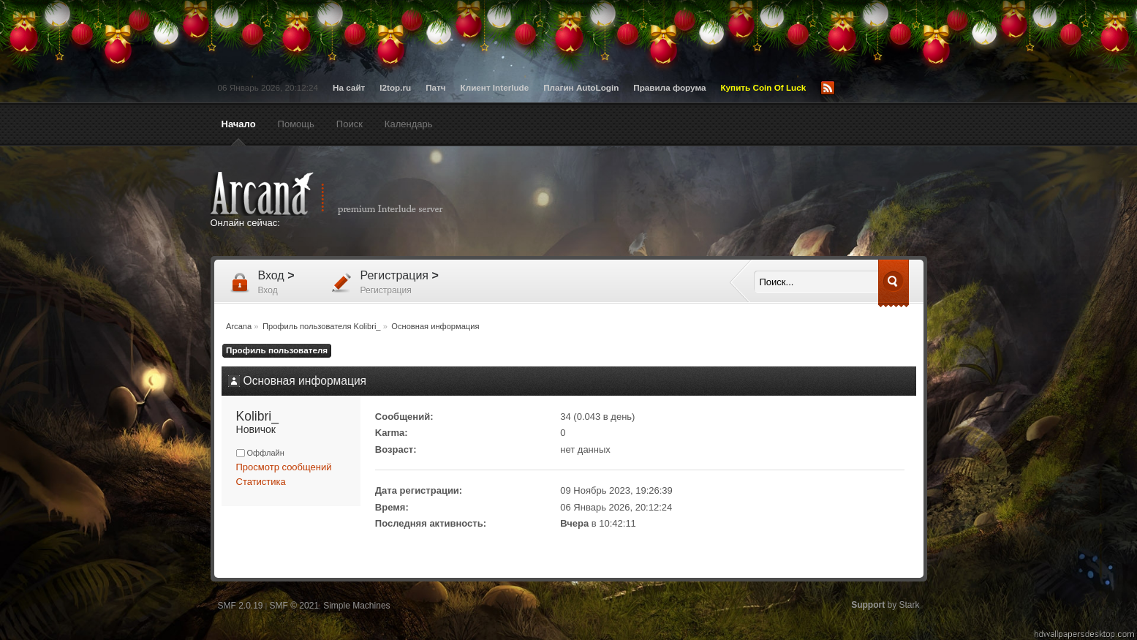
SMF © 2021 (295, 606)
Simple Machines (356, 606)
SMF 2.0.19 (240, 606)
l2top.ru (395, 87)
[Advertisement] (711, 203)
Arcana (342, 194)
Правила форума (669, 87)
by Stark (885, 605)
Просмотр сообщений (284, 467)
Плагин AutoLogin (581, 87)
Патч (435, 87)
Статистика (261, 481)
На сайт (349, 87)
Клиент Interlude (495, 87)
